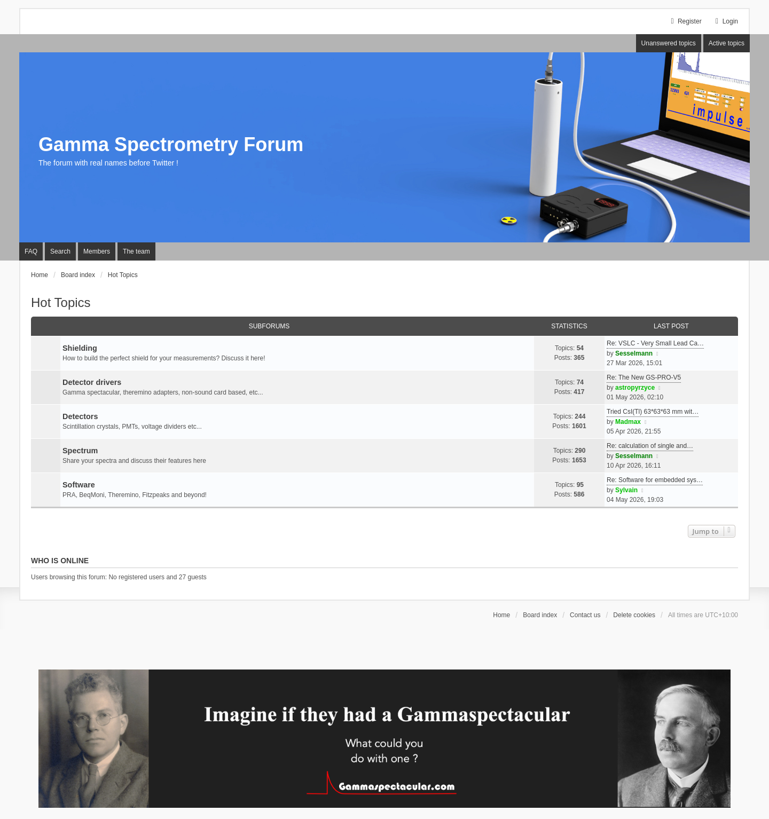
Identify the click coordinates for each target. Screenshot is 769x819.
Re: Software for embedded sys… (655, 480)
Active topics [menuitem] (726, 43)
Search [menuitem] (60, 251)
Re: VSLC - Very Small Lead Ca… (655, 343)
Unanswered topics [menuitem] (668, 43)
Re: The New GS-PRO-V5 (644, 377)
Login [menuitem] (725, 21)
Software (78, 485)
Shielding (79, 348)
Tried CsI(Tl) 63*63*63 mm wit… (653, 411)
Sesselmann (634, 353)
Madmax (628, 422)
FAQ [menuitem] (31, 251)
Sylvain (626, 490)
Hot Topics (61, 302)
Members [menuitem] (96, 251)
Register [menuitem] (685, 21)
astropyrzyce (635, 387)
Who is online (60, 560)
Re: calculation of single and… (650, 446)
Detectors (80, 416)
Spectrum (80, 450)
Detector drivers (91, 382)
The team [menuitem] (136, 251)
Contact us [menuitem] (585, 615)
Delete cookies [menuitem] (634, 615)
